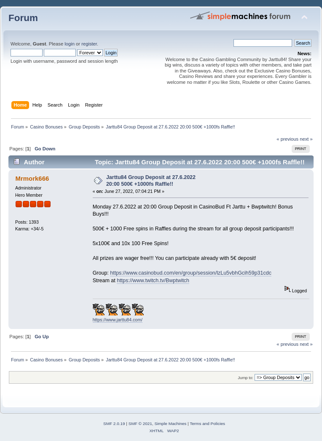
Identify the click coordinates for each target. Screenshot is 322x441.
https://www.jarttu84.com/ (117, 319)
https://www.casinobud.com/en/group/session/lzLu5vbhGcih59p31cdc (190, 273)
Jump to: (245, 377)
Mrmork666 (32, 178)
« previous (287, 139)
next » (306, 139)
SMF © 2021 (140, 423)
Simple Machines (170, 423)
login (69, 43)
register (89, 43)
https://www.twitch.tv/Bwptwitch (153, 280)
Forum (23, 18)
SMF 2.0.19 (114, 423)
